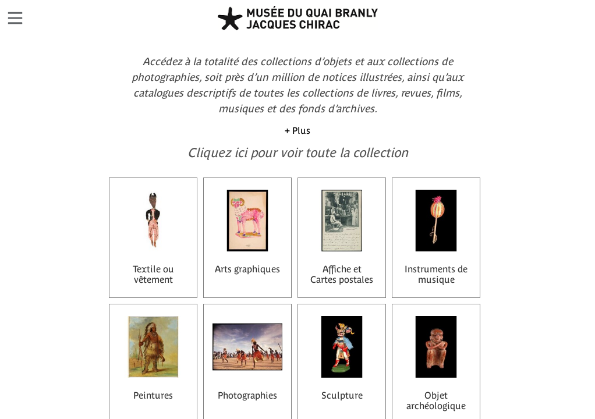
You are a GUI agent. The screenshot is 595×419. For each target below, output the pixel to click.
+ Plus (297, 130)
